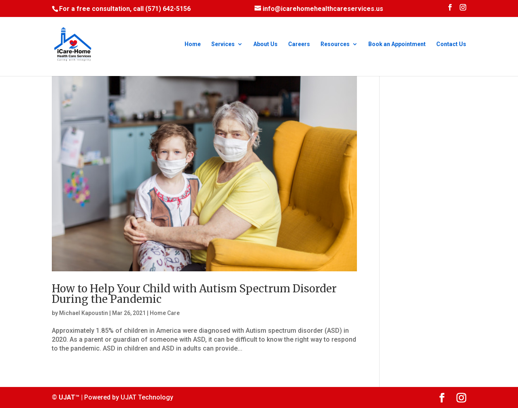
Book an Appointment (397, 44)
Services (223, 44)
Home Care (165, 313)
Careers (299, 44)
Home (193, 44)
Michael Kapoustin (83, 313)
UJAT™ (70, 397)
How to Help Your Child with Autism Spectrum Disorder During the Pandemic (194, 294)
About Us (265, 44)
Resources (335, 44)
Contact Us (451, 44)
